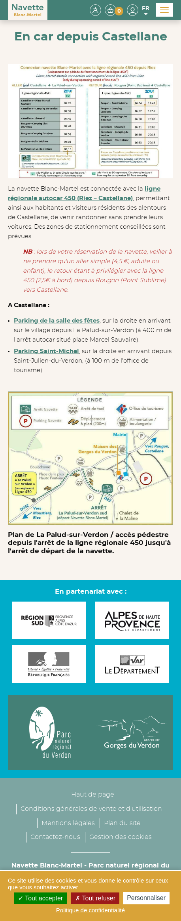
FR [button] (145, 10)
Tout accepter (40, 898)
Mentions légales (68, 823)
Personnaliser (146, 897)
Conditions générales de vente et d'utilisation (91, 809)
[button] (114, 9)
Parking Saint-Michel (46, 351)
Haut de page (92, 794)
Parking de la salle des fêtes (57, 321)
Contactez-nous (55, 837)
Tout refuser (95, 898)
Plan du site (122, 823)
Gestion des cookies (120, 837)
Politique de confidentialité (90, 910)
